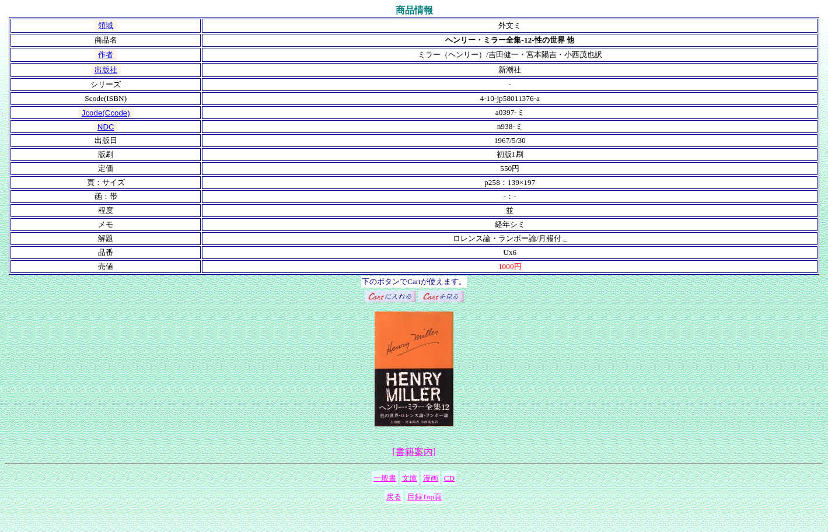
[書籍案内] (414, 452)
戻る (393, 496)
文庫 (409, 478)
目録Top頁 (424, 496)
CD (449, 478)
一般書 (384, 478)
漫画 (430, 478)
